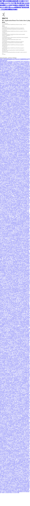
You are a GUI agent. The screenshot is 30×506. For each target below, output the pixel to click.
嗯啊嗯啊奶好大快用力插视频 (9, 75)
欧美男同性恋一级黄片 (10, 286)
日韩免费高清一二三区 (20, 208)
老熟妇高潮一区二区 (7, 95)
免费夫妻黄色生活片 (16, 131)
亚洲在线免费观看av (20, 393)
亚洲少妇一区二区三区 (6, 296)
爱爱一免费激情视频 (12, 191)
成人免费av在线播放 (25, 205)
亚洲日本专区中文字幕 (25, 179)
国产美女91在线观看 (7, 150)
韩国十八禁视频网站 (11, 347)
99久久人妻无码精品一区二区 (11, 408)
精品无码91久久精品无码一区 (6, 193)
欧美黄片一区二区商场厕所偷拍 (22, 282)
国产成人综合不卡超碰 (26, 183)
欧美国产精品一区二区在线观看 (15, 83)
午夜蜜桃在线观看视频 (10, 313)
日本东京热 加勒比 (15, 80)
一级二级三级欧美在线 (24, 405)
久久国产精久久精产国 (22, 426)
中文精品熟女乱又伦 (11, 249)
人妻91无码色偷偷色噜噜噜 (12, 220)
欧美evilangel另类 (8, 125)
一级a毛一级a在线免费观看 (5, 70)
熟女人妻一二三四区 (8, 448)
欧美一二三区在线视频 (18, 459)
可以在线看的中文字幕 (16, 429)
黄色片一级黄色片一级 (17, 440)
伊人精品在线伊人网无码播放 (12, 182)
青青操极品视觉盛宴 (9, 92)
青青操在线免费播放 (4, 370)
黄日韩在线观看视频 (11, 469)
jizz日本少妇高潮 (18, 392)
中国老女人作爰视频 (17, 449)
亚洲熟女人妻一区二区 (25, 224)
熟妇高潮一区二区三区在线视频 (10, 280)
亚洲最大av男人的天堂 (23, 306)
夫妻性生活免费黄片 (13, 468)
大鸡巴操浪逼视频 (7, 73)
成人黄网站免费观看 (8, 483)
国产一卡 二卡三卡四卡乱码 (25, 313)
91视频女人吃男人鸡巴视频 (24, 275)
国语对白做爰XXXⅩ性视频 (25, 249)
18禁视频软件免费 (5, 263)
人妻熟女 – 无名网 (16, 216)
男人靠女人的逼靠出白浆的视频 (9, 295)
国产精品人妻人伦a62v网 (22, 228)
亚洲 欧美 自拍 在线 (18, 416)
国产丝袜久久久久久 (18, 476)
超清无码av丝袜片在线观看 (18, 446)
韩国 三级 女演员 (12, 330)
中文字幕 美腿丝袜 (13, 296)
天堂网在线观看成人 (25, 470)
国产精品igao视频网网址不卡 (21, 64)
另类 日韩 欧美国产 (8, 130)
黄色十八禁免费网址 (23, 247)
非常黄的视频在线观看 (11, 147)
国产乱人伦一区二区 (7, 349)
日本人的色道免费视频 (18, 231)
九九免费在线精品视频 (21, 95)
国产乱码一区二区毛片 (21, 452)
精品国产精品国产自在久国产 (8, 174)
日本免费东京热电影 (16, 475)
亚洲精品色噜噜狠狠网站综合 (17, 224)
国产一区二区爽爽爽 (6, 104)
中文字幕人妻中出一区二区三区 (18, 62)
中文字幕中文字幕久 (24, 474)
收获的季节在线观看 (25, 217)
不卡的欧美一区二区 (11, 394)
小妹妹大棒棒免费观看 (17, 260)
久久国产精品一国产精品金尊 (17, 403)
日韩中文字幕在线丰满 (23, 294)
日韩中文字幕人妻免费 (23, 184)
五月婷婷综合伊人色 (16, 248)
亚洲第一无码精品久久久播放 (10, 82)
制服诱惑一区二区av (9, 186)
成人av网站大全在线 (8, 264)
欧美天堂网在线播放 (11, 340)
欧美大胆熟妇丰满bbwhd (18, 435)
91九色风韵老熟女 (10, 351)
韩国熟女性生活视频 (26, 354)
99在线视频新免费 (22, 79)
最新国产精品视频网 (22, 395)
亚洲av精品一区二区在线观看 (23, 359)
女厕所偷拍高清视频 (5, 260)
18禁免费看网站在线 (14, 384)
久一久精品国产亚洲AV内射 (6, 121)
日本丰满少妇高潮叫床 (19, 232)
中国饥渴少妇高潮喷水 (17, 307)
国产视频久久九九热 (17, 250)
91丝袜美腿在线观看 (12, 481)
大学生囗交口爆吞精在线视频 (23, 124)
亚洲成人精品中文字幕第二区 (13, 390)
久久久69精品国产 (20, 93)
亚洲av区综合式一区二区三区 (4, 314)
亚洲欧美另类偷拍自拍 (17, 120)
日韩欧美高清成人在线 (19, 468)
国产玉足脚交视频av (10, 61)
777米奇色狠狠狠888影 (21, 417)
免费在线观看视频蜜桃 (5, 353)
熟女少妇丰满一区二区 (5, 69)
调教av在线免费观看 (8, 425)
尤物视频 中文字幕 (12, 176)
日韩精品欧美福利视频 (20, 335)
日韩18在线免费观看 (20, 73)
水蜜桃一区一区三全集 (3, 341)
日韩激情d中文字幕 (4, 159)
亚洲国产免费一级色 (8, 135)
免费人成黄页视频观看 (14, 303)
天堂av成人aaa (17, 386)
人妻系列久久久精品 (8, 129)
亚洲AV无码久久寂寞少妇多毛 (16, 226)
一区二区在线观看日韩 (13, 442)
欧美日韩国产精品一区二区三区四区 (16, 165)
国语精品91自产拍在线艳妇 (21, 102)
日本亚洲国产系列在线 (4, 160)
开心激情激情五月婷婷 (11, 242)
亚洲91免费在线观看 (8, 127)
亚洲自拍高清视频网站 (3, 250)
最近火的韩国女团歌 (25, 191)
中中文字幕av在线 (23, 149)
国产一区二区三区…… (15, 325)
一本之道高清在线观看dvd (14, 315)
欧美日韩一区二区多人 (21, 136)
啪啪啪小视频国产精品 (24, 185)
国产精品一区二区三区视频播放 (9, 409)
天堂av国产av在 (11, 260)
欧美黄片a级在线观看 (14, 368)
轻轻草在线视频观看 (22, 113)
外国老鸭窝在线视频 (25, 415)
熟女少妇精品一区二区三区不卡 (9, 307)
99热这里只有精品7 (13, 251)
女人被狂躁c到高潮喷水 (19, 170)
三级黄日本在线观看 (19, 198)
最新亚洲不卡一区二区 (4, 470)
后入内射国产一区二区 (11, 354)
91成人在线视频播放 (8, 142)
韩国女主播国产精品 (11, 487)
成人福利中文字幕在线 (15, 453)
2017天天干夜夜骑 (16, 485)
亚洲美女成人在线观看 (15, 81)
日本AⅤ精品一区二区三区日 (8, 306)
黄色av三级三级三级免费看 (5, 251)
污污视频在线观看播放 (22, 213)
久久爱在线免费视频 (6, 102)
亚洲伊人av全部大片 (15, 397)
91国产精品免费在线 (5, 85)
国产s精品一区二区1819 (7, 262)
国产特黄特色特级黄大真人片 (16, 471)
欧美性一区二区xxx (12, 398)
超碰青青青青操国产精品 (13, 461)
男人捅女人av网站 (12, 353)
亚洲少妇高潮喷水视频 (7, 136)
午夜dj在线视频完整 (16, 184)
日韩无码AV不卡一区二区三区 (11, 232)
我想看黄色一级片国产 (9, 380)
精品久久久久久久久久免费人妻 (20, 263)
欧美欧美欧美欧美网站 (13, 393)
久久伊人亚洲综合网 (21, 425)
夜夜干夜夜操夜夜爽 (4, 231)
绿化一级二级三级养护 (23, 450)
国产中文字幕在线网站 (9, 146)
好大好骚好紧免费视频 (20, 150)
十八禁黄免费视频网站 (3, 175)
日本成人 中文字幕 (22, 363)
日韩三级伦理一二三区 (9, 107)
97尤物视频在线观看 (4, 319)
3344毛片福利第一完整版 (10, 192)
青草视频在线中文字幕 (5, 93)
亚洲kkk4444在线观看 (10, 472)
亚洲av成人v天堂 (22, 206)
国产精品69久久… (10, 195)
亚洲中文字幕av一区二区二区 (4, 171)
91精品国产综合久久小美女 (13, 273)
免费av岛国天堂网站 (4, 148)
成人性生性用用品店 (14, 136)
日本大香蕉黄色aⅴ (4, 151)
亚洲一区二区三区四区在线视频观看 (6, 252)
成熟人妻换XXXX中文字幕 (21, 138)
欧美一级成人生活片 (25, 413)
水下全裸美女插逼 (12, 241)
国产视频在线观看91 (11, 140)
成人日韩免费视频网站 (16, 61)
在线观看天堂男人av (19, 191)
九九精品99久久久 (5, 372)
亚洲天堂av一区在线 (3, 417)
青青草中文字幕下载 (5, 420)
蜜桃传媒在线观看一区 (11, 160)
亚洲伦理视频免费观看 (15, 291)
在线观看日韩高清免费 (20, 187)
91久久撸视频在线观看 (13, 190)
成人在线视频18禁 (17, 275)
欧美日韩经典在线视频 (15, 360)
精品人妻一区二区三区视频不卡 (23, 153)
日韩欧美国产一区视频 (11, 316)
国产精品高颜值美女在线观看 (22, 71)
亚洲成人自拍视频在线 (6, 173)
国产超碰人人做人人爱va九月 (5, 407)
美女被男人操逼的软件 (8, 308)
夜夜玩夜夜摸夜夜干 (14, 274)
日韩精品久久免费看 (11, 459)
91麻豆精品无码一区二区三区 (24, 292)
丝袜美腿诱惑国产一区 (11, 231)
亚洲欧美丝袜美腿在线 (7, 110)
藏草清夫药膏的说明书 (6, 473)
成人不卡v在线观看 (18, 313)
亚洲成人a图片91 (10, 161)
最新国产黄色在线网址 (25, 343)
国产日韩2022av (4, 305)
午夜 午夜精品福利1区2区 (16, 253)
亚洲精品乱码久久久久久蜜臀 (12, 68)
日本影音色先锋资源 (15, 284)
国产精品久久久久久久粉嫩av (4, 282)
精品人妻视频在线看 (6, 119)
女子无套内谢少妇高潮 (22, 63)
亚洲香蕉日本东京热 (20, 69)
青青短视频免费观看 (14, 243)
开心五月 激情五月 (17, 140)
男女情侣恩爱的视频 (24, 140)
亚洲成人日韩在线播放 (22, 135)
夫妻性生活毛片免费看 (11, 462)
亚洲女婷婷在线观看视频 (8, 338)
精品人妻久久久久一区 (22, 390)
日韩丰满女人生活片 (9, 217)
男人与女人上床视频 (10, 447)
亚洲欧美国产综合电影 (8, 248)
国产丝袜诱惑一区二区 (12, 198)
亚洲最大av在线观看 (26, 174)
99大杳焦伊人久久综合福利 (5, 203)
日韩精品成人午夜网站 (12, 76)
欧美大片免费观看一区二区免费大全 (11, 259)
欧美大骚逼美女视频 (16, 427)
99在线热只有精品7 (8, 385)
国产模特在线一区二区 (16, 294)
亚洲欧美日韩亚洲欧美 (8, 379)
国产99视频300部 (6, 486)
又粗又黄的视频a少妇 (5, 108)
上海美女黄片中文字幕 (25, 440)
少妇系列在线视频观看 (6, 243)
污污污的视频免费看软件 (7, 226)
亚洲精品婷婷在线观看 (14, 95)
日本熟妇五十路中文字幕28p (11, 437)
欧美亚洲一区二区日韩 (8, 80)
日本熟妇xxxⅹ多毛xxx (5, 461)
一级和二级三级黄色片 (14, 298)
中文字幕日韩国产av (5, 205)
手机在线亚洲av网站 (8, 141)
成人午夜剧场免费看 (12, 103)
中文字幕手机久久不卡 (21, 209)
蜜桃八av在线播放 (11, 405)
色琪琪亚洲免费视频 (15, 391)
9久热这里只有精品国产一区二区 (6, 342)
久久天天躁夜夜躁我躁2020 (25, 114)
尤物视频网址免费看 (21, 480)
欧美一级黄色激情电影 (14, 193)
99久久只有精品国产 (26, 99)
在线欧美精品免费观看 (3, 169)
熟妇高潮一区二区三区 (6, 265)
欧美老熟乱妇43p (18, 237)
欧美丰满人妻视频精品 (22, 172)
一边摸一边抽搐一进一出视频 (17, 217)
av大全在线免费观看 (20, 297)
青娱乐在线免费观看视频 (21, 104)
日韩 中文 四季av (22, 218)
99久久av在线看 (11, 474)
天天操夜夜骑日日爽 (13, 335)
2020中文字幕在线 (5, 354)
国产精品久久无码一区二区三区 (16, 65)
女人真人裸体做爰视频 (7, 126)
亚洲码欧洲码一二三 (14, 428)
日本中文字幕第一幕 (9, 194)
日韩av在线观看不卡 (5, 239)
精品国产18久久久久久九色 (11, 175)
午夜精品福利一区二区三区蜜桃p (18, 225)
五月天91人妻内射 (21, 371)
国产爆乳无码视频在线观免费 (18, 491)
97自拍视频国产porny (26, 82)
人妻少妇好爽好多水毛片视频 (7, 301)
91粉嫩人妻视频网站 (17, 117)
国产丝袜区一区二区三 (4, 462)
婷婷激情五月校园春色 (10, 218)
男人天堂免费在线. (21, 125)
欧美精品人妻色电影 (8, 312)
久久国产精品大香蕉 (15, 352)
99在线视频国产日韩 (14, 465)
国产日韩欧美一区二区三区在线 (9, 457)
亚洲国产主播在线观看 (7, 106)
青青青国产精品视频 (24, 361)
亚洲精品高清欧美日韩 (18, 179)
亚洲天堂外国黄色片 (24, 110)
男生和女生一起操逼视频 (16, 484)
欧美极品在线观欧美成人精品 (4, 168)
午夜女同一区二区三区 (4, 209)
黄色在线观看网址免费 (19, 82)
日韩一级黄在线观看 (8, 227)
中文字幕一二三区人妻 (16, 309)
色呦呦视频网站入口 (19, 463)
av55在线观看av (25, 154)
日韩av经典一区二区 (8, 229)
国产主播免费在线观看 (12, 208)
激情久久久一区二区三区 (22, 328)
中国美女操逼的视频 (9, 403)
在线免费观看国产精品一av (16, 143)
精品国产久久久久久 (14, 127)
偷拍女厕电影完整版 (20, 202)
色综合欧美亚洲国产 (15, 359)
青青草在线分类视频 (25, 459)
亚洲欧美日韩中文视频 (26, 340)
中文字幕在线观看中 (16, 283)
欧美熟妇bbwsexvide (12, 486)
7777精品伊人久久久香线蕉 (9, 72)
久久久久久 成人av (12, 293)
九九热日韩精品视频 (14, 312)
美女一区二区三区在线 (9, 98)
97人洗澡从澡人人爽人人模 (9, 120)
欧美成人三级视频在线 (20, 68)
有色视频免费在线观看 (20, 270)
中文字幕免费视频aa (10, 154)
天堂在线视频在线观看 (8, 79)
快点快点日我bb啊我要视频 (11, 170)
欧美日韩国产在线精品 (21, 243)
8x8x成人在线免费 (21, 397)
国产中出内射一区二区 (10, 275)
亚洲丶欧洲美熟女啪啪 (22, 137)
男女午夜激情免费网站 (19, 462)
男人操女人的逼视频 (10, 292)
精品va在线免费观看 (25, 476)
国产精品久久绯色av (17, 405)
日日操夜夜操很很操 (18, 249)
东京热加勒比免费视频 (12, 94)
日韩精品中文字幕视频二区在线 (7, 105)
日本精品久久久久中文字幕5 (5, 116)
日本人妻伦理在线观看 (8, 172)
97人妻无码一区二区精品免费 (18, 287)
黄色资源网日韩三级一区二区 (22, 258)
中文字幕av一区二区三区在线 (15, 142)
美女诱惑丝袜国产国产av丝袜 (16, 110)
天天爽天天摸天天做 (16, 79)
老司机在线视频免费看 (22, 85)
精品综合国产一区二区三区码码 (16, 227)
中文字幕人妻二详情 (13, 102)
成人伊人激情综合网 (4, 469)
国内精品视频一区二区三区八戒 (5, 83)
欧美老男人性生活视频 (23, 429)
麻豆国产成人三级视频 (8, 426)
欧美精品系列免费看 (6, 91)
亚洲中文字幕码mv (9, 240)
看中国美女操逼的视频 (22, 173)
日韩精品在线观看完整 (6, 418)
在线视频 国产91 (7, 86)
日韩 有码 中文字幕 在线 (21, 414)
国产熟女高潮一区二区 (13, 236)
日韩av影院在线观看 (26, 181)
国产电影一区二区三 (26, 170)
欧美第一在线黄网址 (13, 116)
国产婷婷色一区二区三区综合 (20, 171)
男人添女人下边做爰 (17, 474)
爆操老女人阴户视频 (7, 454)
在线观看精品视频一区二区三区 (18, 285)
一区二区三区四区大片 (12, 215)
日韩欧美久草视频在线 (6, 114)
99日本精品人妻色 (14, 229)
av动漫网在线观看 (19, 404)
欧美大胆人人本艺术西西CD (13, 153)
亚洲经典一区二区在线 (22, 109)
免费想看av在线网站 (5, 158)
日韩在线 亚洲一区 (12, 420)
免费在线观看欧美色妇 (6, 236)
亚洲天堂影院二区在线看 (13, 414)
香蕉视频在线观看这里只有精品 (13, 336)
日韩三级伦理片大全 (14, 183)
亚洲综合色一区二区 (14, 71)
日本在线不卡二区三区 (14, 395)
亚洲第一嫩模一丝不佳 (14, 326)
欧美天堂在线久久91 (26, 365)
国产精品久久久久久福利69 (22, 273)
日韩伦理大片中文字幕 (3, 331)
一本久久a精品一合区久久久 (6, 258)
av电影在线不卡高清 (8, 428)
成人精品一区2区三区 (16, 441)
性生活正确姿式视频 (19, 103)
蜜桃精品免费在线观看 (11, 181)
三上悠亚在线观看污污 (5, 208)
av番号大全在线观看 (8, 395)
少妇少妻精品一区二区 (21, 246)
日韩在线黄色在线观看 (8, 382)
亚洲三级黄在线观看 (16, 305)
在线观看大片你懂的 (26, 285)
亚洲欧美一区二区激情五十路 (8, 287)
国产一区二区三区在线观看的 (23, 402)
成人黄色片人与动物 (23, 351)
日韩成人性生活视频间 (11, 257)
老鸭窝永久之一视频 (9, 131)
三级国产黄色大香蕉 (11, 158)
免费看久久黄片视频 (22, 430)
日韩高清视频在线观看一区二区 (6, 71)
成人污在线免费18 (20, 365)
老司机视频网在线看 (15, 328)
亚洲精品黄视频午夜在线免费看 (15, 204)
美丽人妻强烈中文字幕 (20, 74)
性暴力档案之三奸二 (5, 438)
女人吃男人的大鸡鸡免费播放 (5, 298)
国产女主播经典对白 (9, 441)
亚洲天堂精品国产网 (14, 150)
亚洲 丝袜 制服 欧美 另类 (18, 72)
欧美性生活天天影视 (23, 357)
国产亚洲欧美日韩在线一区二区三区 (18, 252)
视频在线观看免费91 (22, 284)
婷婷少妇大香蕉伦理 (26, 407)
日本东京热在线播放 (8, 359)
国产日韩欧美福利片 (3, 87)
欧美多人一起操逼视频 (11, 350)
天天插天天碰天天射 (24, 337)
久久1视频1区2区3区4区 (3, 242)
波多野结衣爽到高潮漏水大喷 (12, 270)
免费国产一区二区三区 (23, 386)
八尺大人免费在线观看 (23, 358)
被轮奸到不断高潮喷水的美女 (19, 412)
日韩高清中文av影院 (7, 204)
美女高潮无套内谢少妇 (8, 97)
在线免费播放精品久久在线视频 (16, 318)
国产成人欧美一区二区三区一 (7, 439)
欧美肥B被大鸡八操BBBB (5, 94)
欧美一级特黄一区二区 (3, 68)
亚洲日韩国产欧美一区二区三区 (20, 242)
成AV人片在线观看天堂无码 (23, 283)
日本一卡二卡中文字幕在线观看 (13, 152)
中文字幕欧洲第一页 (6, 96)
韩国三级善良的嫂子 (3, 357)
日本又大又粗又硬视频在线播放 (12, 187)
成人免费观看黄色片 (21, 368)
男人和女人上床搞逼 (17, 75)
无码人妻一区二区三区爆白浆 (22, 132)
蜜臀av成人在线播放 (16, 382)
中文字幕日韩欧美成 (25, 65)
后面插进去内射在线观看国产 (20, 108)
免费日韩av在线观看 (8, 197)
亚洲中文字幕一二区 (4, 152)
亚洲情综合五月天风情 (19, 76)
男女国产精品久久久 (20, 94)
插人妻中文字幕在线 (23, 98)
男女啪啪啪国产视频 (10, 225)
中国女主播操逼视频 (10, 358)
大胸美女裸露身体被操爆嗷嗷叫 (14, 85)
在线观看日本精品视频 (19, 265)
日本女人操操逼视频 (25, 97)
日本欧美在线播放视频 (26, 241)
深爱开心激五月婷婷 (25, 420)
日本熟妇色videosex (17, 469)
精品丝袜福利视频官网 (22, 324)
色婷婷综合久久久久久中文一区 (7, 261)
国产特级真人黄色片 (14, 339)
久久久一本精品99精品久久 (11, 404)
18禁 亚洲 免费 (18, 149)
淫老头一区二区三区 (17, 185)
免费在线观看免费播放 (20, 139)
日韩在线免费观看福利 (5, 481)
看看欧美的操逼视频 (16, 105)
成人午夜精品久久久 (3, 232)
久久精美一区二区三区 (4, 181)
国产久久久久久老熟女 (18, 394)
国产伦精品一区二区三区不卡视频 (13, 492)
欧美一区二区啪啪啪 (23, 276)
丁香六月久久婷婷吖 (11, 263)
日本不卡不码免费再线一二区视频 (16, 114)
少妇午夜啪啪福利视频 (6, 183)
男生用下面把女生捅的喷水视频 (10, 406)
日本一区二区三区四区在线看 (18, 409)
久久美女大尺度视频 (7, 480)
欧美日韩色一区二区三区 (23, 483)
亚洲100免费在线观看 (8, 143)
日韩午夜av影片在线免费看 (9, 99)
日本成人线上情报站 (22, 84)
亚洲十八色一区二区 (9, 213)
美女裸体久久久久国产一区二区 (20, 158)
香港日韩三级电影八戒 (19, 293)
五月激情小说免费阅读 (21, 326)
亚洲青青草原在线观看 (9, 375)
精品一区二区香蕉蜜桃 (20, 418)
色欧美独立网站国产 (15, 342)
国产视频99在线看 (12, 205)
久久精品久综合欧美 (16, 63)
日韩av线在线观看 (25, 72)
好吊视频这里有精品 (7, 165)
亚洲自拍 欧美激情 (23, 329)
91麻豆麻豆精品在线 (26, 176)
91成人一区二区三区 (6, 315)
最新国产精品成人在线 (15, 317)
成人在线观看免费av (17, 98)
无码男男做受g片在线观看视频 (23, 106)
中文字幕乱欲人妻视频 (5, 386)
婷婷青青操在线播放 (8, 430)
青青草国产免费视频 (8, 453)
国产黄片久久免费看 (5, 103)
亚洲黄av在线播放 (8, 124)
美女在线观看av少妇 (3, 408)
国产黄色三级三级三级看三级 (4, 190)
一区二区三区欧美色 (9, 128)
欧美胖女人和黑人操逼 (11, 115)
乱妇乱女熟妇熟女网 (20, 220)
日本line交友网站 (25, 239)
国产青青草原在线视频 (4, 76)
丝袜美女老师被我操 (22, 130)
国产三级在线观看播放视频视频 (21, 419)
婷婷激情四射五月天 (26, 168)
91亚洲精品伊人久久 (23, 253)
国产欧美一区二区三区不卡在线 (15, 348)
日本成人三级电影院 (25, 327)
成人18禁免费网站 (17, 148)
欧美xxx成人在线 (9, 305)
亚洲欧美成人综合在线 (18, 241)
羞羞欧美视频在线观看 (19, 251)
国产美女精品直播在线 (7, 65)
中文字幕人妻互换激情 (12, 438)
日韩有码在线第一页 (18, 330)
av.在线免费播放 (21, 197)
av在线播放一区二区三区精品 (17, 154)
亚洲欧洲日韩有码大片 (16, 361)
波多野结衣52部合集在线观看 (23, 290)
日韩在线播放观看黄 (20, 349)
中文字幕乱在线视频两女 (12, 239)
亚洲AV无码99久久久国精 (11, 149)
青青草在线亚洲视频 (22, 96)
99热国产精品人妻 (25, 439)
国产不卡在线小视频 (19, 354)
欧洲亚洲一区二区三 (16, 292)
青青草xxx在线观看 (24, 226)
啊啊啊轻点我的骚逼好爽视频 (5, 74)
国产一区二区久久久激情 (18, 472)
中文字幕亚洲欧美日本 (13, 473)
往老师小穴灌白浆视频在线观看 (24, 216)
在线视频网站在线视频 (3, 404)
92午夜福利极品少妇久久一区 (21, 182)
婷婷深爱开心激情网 (15, 172)
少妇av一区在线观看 (4, 350)
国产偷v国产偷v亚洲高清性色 (6, 235)
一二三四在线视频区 (15, 240)
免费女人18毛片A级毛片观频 (12, 209)
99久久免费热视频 (17, 151)
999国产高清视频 (4, 221)
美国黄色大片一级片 (15, 308)
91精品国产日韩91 (7, 64)
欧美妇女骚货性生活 (16, 109)
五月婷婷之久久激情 (11, 117)
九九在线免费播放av (3, 275)
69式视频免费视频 (15, 261)
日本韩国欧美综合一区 (6, 442)
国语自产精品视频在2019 (19, 115)
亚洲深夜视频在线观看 (3, 180)
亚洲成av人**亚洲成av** (13, 69)
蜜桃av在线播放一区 (14, 126)
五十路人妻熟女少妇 (15, 371)
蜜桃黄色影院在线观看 (7, 164)
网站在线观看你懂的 (16, 276)
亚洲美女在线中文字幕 (7, 304)
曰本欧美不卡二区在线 (5, 215)
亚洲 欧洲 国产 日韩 (16, 358)
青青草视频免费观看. (8, 451)
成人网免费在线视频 (6, 207)
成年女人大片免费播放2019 (21, 190)
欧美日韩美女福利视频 (25, 398)
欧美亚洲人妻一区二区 (6, 339)
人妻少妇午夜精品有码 (14, 124)
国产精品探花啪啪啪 (4, 436)
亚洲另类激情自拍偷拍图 (22, 152)
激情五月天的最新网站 (5, 396)
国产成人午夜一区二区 (22, 105)
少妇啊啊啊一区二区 (4, 324)
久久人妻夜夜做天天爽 (20, 229)
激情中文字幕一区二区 (19, 369)
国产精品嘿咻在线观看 (19, 316)
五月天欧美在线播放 (11, 319)
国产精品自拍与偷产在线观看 (9, 479)
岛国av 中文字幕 (3, 247)
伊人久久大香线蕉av (7, 384)
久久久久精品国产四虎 (16, 206)
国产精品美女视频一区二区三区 (12, 221)
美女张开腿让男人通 (3, 286)
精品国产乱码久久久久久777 (24, 143)
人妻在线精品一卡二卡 (11, 370)
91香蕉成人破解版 (7, 413)
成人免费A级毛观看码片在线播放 (15, 203)
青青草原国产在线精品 (25, 330)
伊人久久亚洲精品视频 (21, 126)
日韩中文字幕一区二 (14, 74)
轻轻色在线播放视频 (10, 169)
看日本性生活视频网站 (11, 392)
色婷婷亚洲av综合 (9, 360)
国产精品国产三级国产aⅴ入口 (5, 271)
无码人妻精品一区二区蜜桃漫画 (21, 302)
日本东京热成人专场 (11, 416)
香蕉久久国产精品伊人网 (22, 362)
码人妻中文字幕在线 (10, 159)
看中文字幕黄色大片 (15, 383)
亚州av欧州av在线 (12, 168)
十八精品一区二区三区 (3, 182)
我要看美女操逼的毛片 (25, 331)
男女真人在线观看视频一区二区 (13, 228)
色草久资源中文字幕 (20, 86)
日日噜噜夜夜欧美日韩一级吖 (18, 192)
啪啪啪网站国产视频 (25, 394)
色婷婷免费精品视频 (24, 142)
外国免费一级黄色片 (20, 385)
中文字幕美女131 (3, 216)
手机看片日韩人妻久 (12, 171)
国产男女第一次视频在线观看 (13, 137)
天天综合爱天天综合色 (8, 206)
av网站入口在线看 (6, 364)
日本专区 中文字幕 (20, 274)
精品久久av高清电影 (20, 271)
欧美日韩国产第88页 (20, 438)
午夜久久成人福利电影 (8, 109)
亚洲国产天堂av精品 (18, 272)
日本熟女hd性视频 (17, 347)
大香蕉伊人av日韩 (15, 141)
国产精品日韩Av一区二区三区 (7, 253)
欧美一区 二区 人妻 (6, 237)
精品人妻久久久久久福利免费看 (25, 281)
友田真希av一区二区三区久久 (18, 174)
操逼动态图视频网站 (18, 420)
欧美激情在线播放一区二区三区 (13, 452)
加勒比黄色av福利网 (3, 63)
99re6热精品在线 (5, 140)
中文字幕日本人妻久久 (6, 419)
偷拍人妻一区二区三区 (13, 73)
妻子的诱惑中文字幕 (5, 139)
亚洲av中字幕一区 (10, 449)
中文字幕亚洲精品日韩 (20, 214)
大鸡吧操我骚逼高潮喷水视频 (23, 129)
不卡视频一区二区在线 (4, 492)
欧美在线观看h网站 (16, 161)
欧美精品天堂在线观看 (19, 168)
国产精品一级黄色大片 (15, 281)
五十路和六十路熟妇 (5, 257)
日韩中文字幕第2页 (20, 215)
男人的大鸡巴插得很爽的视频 (17, 92)
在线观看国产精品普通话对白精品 (13, 84)
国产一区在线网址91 (17, 254)
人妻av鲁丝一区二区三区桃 (7, 352)
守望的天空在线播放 (26, 320)
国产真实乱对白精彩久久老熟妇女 (18, 107)
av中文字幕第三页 (6, 176)
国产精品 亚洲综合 (13, 265)
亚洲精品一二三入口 (10, 216)
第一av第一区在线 (9, 284)
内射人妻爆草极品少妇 (14, 121)
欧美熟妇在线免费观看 (14, 135)
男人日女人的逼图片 (13, 70)
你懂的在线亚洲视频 (17, 195)
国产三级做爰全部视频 (18, 331)
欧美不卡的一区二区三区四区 (23, 391)
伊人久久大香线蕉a (11, 412)
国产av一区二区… (6, 330)
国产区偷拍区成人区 (4, 161)
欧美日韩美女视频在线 (25, 91)
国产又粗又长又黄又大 (21, 118)
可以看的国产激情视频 (8, 391)
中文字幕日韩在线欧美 (13, 282)
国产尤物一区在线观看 (12, 108)
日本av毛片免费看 (9, 283)
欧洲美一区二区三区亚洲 (12, 436)
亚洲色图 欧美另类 (5, 412)
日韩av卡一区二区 (8, 328)
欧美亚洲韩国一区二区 (21, 121)
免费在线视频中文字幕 (21, 127)
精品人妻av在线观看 (3, 292)
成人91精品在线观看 (18, 398)
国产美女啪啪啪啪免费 (16, 247)
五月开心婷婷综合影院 (12, 138)
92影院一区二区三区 (12, 415)
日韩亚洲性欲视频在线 (6, 219)
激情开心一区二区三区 (6, 369)
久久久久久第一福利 (16, 128)
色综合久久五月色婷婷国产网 (13, 402)
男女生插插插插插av (25, 490)
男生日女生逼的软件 (13, 413)
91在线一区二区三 (15, 425)
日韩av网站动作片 (12, 238)
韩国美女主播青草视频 (24, 61)
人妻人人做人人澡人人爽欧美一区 (12, 87)
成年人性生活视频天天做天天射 (23, 193)
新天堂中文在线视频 (13, 64)
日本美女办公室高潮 (5, 137)
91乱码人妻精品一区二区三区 (19, 180)
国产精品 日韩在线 (10, 387)
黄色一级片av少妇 (15, 301)
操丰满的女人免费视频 (15, 130)
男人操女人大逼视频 (14, 349)
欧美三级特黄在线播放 (23, 309)
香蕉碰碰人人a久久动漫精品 (22, 87)
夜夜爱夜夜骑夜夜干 (4, 423)
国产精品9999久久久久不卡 (17, 97)
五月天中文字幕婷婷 (13, 419)
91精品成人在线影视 (26, 287)
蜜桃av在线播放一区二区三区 (12, 132)
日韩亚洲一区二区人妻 (19, 280)
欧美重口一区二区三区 (13, 418)
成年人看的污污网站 (13, 86)
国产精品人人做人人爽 (20, 70)
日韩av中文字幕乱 (8, 368)
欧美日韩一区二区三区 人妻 (14, 96)
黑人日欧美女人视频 (26, 76)
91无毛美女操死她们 (16, 363)
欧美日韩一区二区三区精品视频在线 (13, 324)
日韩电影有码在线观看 (18, 319)
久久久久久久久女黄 (4, 84)
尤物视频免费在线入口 (16, 380)
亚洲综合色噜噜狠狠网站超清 (25, 346)
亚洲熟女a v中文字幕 (10, 254)
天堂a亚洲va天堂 (19, 407)
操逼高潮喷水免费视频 (19, 160)
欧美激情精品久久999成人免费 (17, 439)
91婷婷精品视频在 (3, 92)
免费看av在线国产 (9, 417)
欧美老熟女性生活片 (7, 326)
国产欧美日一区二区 (23, 81)
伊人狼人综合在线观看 (20, 119)
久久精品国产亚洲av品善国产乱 (24, 364)
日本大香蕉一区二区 (21, 262)
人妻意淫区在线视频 (12, 314)
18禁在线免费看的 (9, 460)
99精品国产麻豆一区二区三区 (12, 202)
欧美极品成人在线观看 (26, 350)
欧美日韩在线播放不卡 (10, 151)
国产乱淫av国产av (17, 286)
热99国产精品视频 (3, 217)
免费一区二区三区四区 (20, 259)
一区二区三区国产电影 (21, 298)
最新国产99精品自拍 (6, 157)
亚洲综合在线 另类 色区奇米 (15, 304)
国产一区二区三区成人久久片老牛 (6, 317)
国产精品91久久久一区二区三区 (7, 81)
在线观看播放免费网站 (14, 235)
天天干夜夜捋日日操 (26, 62)
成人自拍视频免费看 (6, 373)
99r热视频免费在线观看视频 (24, 131)
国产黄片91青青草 (6, 138)
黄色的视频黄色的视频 (3, 115)
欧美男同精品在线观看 (25, 487)
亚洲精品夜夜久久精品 (14, 125)
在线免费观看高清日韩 (20, 157)
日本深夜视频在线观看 (18, 205)
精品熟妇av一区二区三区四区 (12, 341)
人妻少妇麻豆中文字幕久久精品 (7, 285)
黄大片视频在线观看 (9, 62)
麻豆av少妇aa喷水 (9, 357)
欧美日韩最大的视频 (14, 407)
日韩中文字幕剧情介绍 (22, 485)
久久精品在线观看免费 (13, 104)
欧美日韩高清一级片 (16, 213)
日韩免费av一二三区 (13, 196)
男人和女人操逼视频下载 (6, 297)
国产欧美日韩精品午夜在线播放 (21, 314)
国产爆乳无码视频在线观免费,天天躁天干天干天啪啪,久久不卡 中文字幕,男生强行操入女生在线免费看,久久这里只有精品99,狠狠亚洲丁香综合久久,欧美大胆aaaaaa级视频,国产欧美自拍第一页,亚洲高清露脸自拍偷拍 (14, 5)
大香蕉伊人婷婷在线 (20, 207)
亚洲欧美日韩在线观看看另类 (22, 261)
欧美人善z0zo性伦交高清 (14, 118)
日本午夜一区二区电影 (13, 91)
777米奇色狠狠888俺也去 (13, 93)
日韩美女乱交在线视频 (20, 431)
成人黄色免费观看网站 (25, 403)
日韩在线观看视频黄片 (8, 464)
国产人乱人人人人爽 (14, 297)
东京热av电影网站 (19, 413)
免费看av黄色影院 (14, 385)
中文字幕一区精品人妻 (21, 80)
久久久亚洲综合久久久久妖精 (18, 99)
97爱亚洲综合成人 (14, 214)
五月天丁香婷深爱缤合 (17, 159)
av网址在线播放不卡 (4, 117)
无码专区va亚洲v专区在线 (13, 139)
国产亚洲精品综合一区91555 (6, 318)
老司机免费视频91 (9, 63)
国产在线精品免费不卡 (9, 276)
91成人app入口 (19, 91)
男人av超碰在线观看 (9, 247)
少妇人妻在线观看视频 (19, 406)
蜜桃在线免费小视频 (3, 61)
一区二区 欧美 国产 (18, 295)
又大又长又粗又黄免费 (8, 325)
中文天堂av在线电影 (11, 470)
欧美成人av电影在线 (22, 235)
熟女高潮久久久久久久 (3, 313)
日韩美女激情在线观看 (26, 231)
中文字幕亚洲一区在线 (23, 373)
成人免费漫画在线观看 (13, 365)
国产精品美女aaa (6, 431)
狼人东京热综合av (6, 191)
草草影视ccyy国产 (16, 113)
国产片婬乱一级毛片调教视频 (4, 196)
